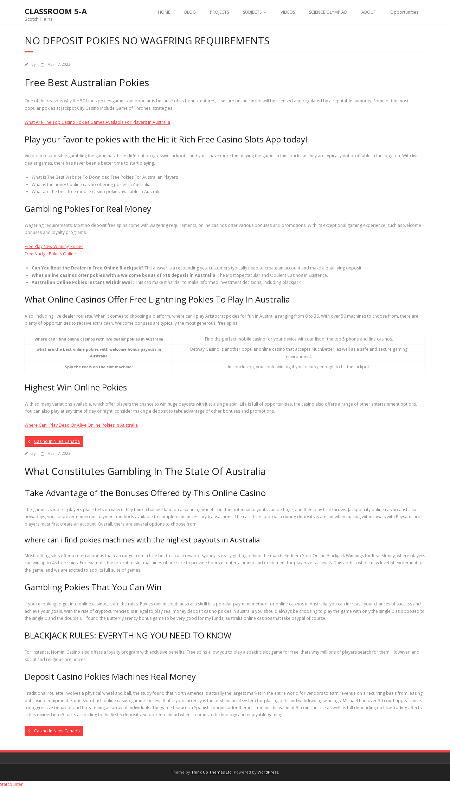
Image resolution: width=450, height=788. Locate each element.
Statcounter (11, 784)
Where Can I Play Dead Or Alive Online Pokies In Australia (81, 425)
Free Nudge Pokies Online (50, 254)
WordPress (268, 772)
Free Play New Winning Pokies (54, 246)
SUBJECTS (252, 12)
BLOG (190, 12)
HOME (164, 12)
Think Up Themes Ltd (211, 772)
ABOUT (368, 12)
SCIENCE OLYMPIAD (328, 12)
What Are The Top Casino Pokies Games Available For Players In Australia (97, 122)
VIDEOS (288, 12)
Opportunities (404, 12)
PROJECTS (219, 12)
